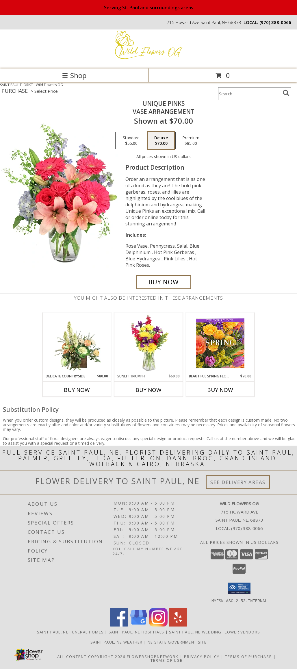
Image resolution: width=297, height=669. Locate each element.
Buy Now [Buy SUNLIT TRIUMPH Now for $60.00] (148, 390)
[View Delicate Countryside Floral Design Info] (77, 343)
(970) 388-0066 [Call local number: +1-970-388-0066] (275, 22)
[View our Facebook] (119, 624)
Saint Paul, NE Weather (116, 641)
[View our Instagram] (158, 624)
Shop (74, 75)
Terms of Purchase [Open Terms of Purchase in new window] (248, 656)
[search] (286, 93)
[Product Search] (249, 94)
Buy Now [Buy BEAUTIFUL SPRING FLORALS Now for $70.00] (220, 390)
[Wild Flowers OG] (148, 60)
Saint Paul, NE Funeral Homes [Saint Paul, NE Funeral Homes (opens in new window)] (70, 631)
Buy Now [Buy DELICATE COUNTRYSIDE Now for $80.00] (77, 390)
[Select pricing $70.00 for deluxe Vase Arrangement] (161, 140)
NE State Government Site (177, 641)
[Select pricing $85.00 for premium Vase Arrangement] (191, 140)
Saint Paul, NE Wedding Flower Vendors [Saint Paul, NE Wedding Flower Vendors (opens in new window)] (214, 631)
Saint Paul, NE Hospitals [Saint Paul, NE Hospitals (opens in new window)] (136, 631)
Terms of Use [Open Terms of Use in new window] (167, 660)
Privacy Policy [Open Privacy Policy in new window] (202, 656)
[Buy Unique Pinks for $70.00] (163, 282)
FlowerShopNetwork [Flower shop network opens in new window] (153, 656)
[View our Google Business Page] (138, 624)
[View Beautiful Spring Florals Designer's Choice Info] (220, 343)
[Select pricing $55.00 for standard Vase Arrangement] (131, 140)
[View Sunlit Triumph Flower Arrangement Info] (149, 343)
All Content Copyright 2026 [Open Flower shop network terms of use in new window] (91, 656)
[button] (239, 588)
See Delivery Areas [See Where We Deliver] (238, 482)
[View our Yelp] (178, 624)
